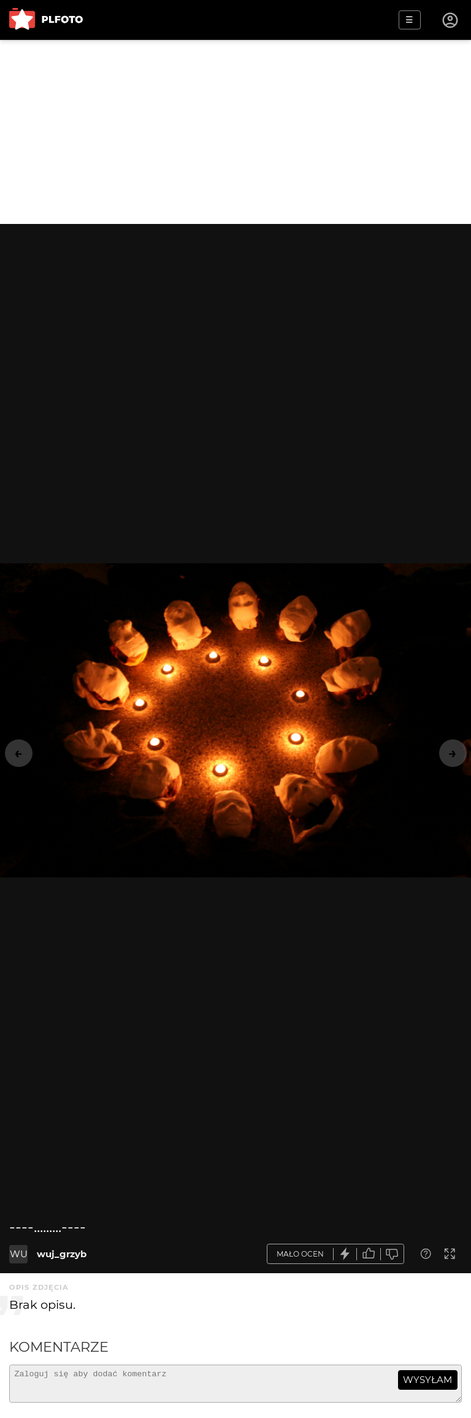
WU (19, 1254)
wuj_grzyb (61, 1254)
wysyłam (427, 1379)
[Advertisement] (235, 132)
